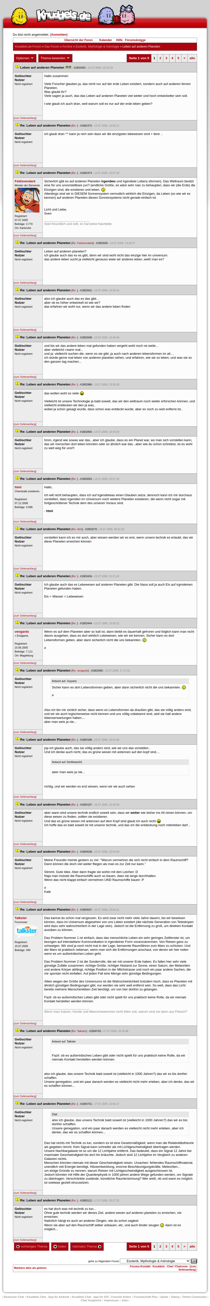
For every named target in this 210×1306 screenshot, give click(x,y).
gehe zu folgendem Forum (103, 1261)
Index (59, 1246)
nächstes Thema (87, 1246)
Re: (74, 125)
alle (192, 58)
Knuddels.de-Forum (28, 46)
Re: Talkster (79, 1031)
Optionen (25, 58)
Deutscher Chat (14, 1296)
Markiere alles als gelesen (30, 1267)
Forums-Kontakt (140, 1266)
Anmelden (59, 34)
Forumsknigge (135, 40)
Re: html (77, 529)
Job (124, 1300)
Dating (175, 1296)
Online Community (194, 1296)
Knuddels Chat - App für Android (48, 1296)
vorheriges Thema (31, 1246)
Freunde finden (121, 1296)
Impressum (111, 1300)
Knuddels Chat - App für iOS (90, 1296)
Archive (67, 46)
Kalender (105, 40)
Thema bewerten (55, 58)
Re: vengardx (80, 670)
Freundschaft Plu (146, 1296)
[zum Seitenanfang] (25, 117)
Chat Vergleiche (91, 1300)
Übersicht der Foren (78, 40)
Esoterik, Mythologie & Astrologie (97, 46)
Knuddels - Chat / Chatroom (170, 1266)
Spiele (164, 1296)
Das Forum (51, 46)
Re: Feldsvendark (82, 243)
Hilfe (119, 40)
